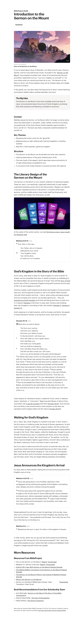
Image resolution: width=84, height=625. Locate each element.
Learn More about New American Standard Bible (52, 610)
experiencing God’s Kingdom (24, 300)
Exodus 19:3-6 (55, 409)
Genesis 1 (27, 303)
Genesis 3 (57, 305)
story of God (65, 281)
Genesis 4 (65, 305)
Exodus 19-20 (53, 404)
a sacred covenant (33, 404)
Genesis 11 (18, 308)
